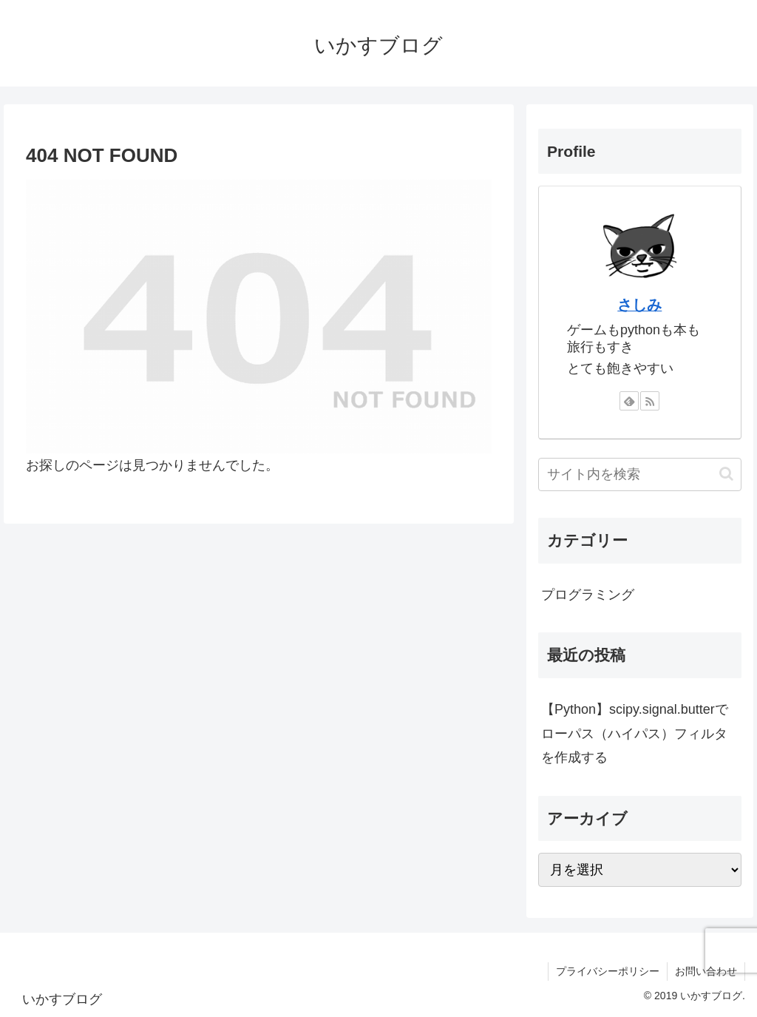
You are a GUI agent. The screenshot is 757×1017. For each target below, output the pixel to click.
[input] (639, 474)
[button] (726, 473)
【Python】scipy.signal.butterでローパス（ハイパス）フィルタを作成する (634, 733)
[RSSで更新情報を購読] (649, 400)
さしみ (639, 305)
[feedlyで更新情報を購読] (629, 400)
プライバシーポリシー (607, 971)
